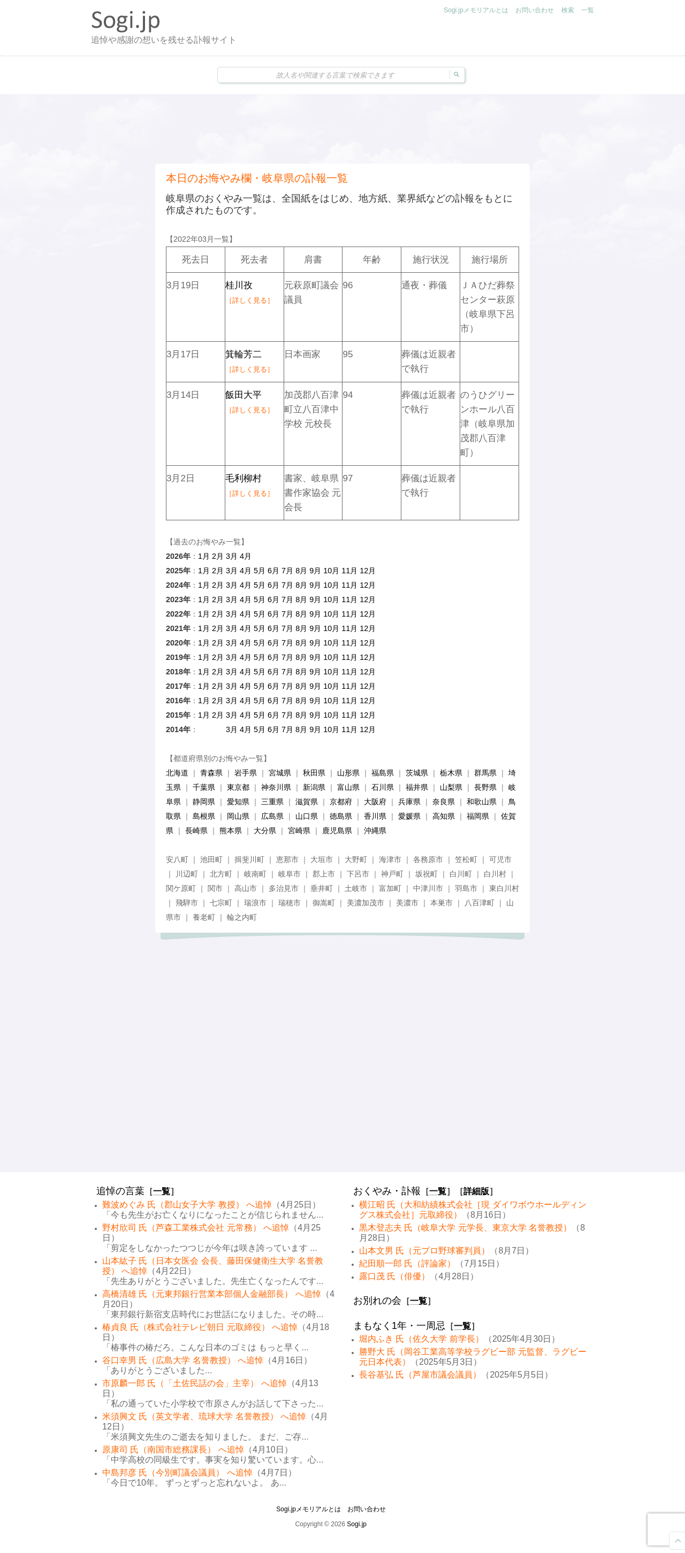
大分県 (265, 830)
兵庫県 (409, 801)
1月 (204, 556)
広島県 (272, 816)
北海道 (177, 772)
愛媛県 (409, 816)
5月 (259, 570)
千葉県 (204, 787)
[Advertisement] (342, 129)
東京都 (238, 787)
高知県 (443, 816)
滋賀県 (306, 801)
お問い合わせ (534, 10)
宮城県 (280, 772)
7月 (287, 570)
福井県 (417, 787)
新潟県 (314, 787)
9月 (315, 570)
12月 (368, 570)
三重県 (272, 801)
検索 (567, 10)
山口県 (306, 816)
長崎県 (196, 830)
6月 (273, 570)
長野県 (485, 787)
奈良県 (443, 801)
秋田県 (314, 772)
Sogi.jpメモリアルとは (476, 10)
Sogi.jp (357, 1524)
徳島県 (341, 816)
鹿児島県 (337, 830)
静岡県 (204, 801)
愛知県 (238, 801)
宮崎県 (299, 830)
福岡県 (478, 816)
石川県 (382, 787)
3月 (232, 556)
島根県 (204, 816)
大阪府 (375, 801)
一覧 (587, 10)
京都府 (341, 801)
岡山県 (238, 816)
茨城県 (417, 772)
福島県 (382, 772)
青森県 (211, 772)
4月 (246, 556)
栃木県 (451, 772)
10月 (331, 570)
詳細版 (476, 1191)
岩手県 (245, 772)
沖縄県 (375, 830)
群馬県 (485, 772)
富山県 (348, 787)
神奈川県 (276, 787)
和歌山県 (482, 801)
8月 (301, 570)
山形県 (348, 772)
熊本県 (230, 830)
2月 (218, 556)
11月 (349, 570)
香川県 (375, 816)
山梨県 (451, 787)
